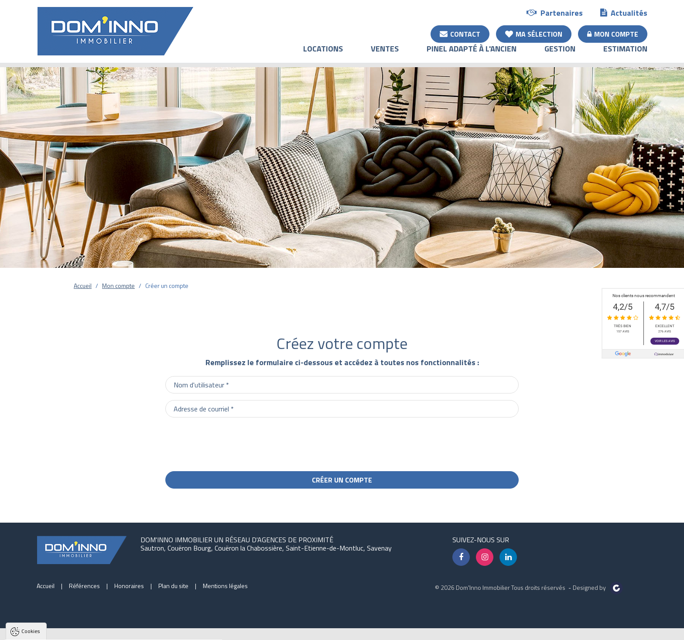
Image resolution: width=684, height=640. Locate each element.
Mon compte (612, 33)
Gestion (559, 55)
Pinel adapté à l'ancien (471, 55)
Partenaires (555, 12)
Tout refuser (116, 629)
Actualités (623, 12)
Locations (323, 55)
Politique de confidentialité (50, 607)
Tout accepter (62, 629)
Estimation (625, 55)
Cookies (30, 520)
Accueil (83, 285)
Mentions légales (225, 585)
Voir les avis (665, 341)
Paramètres (167, 629)
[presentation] (452, 441)
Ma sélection (533, 33)
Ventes (385, 55)
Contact (460, 33)
